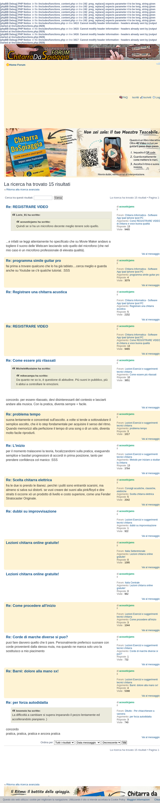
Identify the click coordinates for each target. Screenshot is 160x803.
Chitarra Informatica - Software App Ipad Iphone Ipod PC (137, 216)
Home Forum (17, 64)
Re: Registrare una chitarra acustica (36, 292)
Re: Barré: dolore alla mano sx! (32, 671)
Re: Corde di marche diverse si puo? (37, 637)
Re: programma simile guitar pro (33, 261)
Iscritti (135, 97)
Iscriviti (147, 97)
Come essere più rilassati (143, 374)
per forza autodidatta (140, 716)
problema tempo (138, 428)
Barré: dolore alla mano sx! (144, 685)
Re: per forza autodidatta (27, 703)
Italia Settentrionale (135, 551)
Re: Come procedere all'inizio (31, 606)
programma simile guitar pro (144, 274)
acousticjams (126, 206)
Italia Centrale (132, 582)
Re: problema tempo (23, 414)
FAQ (125, 97)
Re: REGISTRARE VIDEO (27, 207)
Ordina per (47, 742)
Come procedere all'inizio (143, 619)
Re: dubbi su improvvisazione (31, 511)
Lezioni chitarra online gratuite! (32, 543)
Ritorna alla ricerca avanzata (22, 189)
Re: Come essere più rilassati (31, 360)
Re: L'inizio (15, 446)
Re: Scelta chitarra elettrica (29, 480)
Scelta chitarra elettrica (142, 494)
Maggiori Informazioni (138, 799)
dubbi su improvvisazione (143, 525)
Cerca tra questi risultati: (28, 197)
